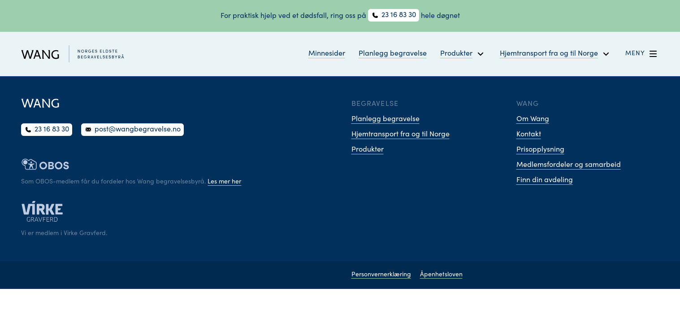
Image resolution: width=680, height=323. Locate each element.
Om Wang (532, 119)
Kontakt (528, 134)
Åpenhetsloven (441, 275)
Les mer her (224, 182)
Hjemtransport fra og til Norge (400, 134)
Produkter (367, 149)
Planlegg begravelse (393, 53)
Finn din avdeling (544, 180)
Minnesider (326, 53)
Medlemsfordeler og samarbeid (568, 165)
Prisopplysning (540, 149)
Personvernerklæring (381, 275)
